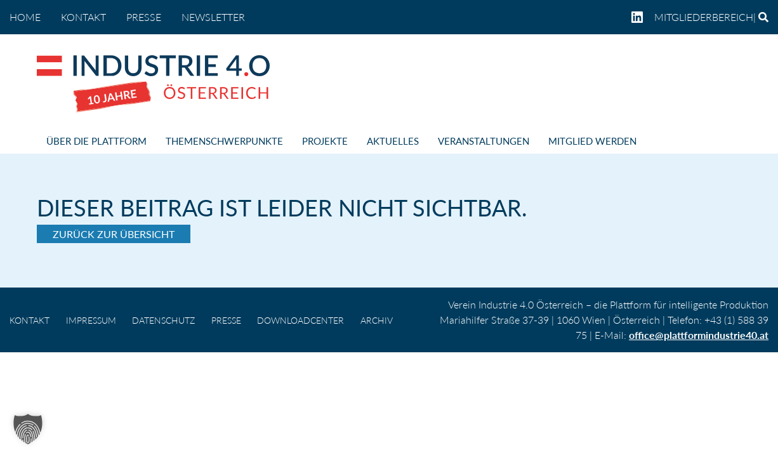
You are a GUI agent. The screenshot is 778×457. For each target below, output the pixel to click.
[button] (28, 429)
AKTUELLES (393, 141)
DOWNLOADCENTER (300, 320)
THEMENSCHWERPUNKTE (224, 141)
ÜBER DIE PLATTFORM (96, 141)
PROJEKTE (325, 141)
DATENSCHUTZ (163, 320)
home (25, 17)
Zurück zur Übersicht (114, 234)
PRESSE (143, 17)
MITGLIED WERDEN (592, 141)
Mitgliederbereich (703, 17)
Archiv (376, 320)
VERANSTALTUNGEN (483, 141)
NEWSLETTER (213, 17)
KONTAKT (83, 17)
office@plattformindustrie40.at (698, 335)
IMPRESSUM (91, 320)
